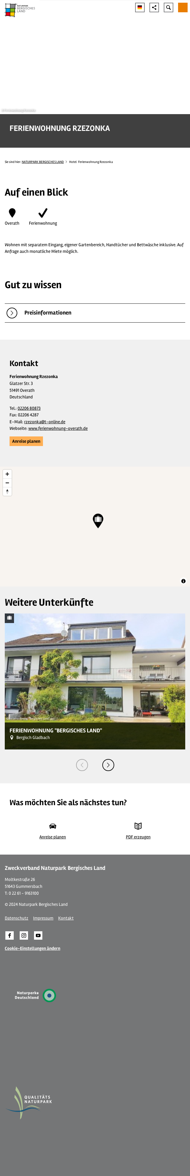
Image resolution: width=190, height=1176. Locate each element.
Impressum (43, 918)
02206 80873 (29, 408)
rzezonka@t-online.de (44, 421)
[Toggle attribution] (183, 581)
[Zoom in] (7, 474)
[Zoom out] (7, 482)
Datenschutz (16, 918)
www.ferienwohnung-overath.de (58, 428)
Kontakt (66, 918)
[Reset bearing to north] (7, 491)
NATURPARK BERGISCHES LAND (43, 162)
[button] (26, 441)
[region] (95, 527)
